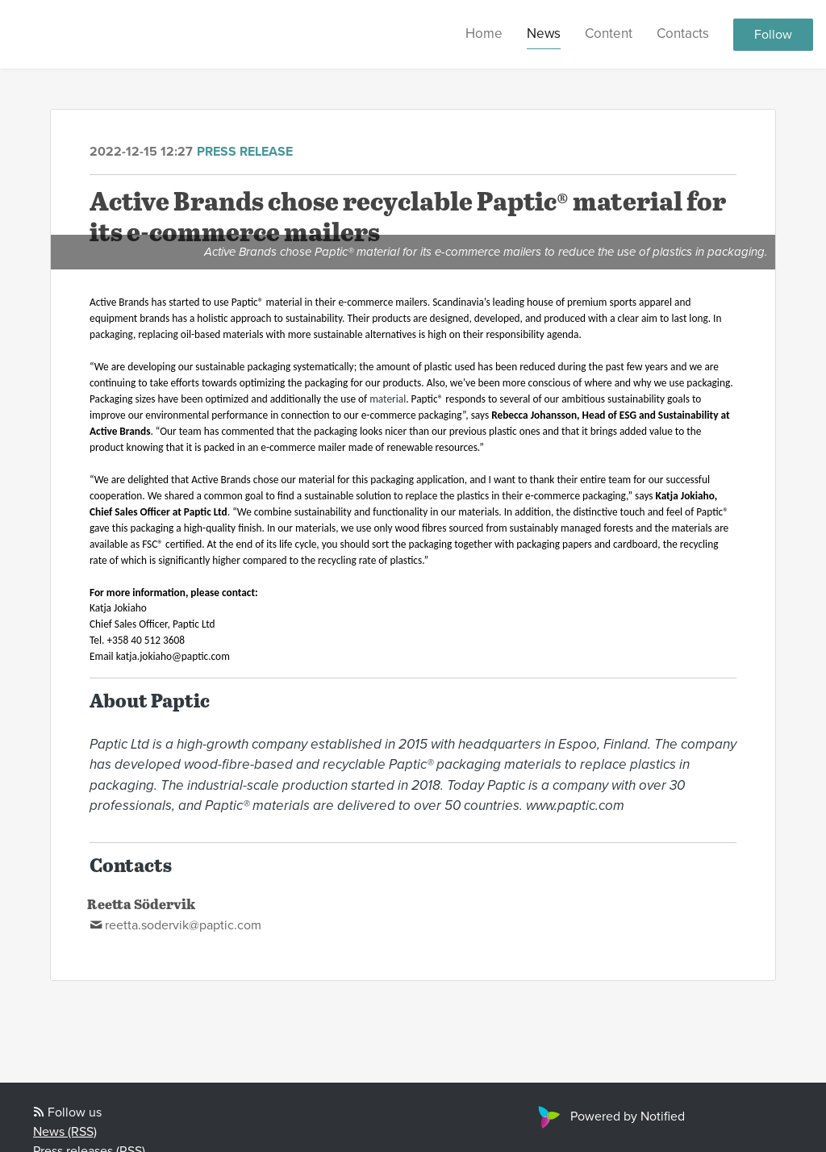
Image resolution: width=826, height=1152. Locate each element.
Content (608, 33)
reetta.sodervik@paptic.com (183, 925)
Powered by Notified (609, 1116)
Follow (773, 35)
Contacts (683, 33)
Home (484, 33)
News (544, 33)
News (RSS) (65, 1132)
